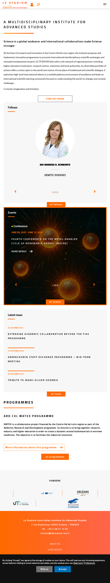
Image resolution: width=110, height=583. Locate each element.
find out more (55, 98)
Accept (63, 569)
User (32, 4)
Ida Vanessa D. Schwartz (55, 165)
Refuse (44, 569)
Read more (78, 563)
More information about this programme (31, 447)
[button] (15, 193)
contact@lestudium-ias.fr (55, 533)
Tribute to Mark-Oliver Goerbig (33, 380)
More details (18, 251)
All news (56, 393)
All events (55, 301)
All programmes (55, 456)
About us (55, 543)
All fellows (56, 204)
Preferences (89, 563)
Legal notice (55, 549)
